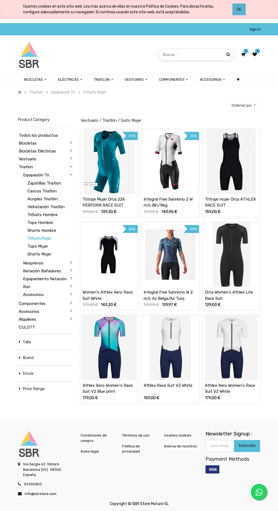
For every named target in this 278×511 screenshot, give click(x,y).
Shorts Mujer (39, 254)
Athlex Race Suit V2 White (168, 385)
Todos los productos (38, 135)
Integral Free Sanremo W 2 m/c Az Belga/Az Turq (168, 295)
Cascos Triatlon (42, 191)
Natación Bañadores (42, 271)
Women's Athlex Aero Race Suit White (108, 295)
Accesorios (33, 294)
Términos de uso (136, 435)
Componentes (32, 303)
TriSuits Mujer (39, 238)
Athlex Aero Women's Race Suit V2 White (230, 388)
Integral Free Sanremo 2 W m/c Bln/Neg (168, 202)
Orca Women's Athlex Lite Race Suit (229, 295)
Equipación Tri (36, 175)
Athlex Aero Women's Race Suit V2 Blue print (108, 388)
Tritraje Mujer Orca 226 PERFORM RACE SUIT (104, 202)
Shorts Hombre (41, 230)
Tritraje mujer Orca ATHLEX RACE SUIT (230, 202)
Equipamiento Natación (45, 278)
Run (26, 286)
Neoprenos (33, 263)
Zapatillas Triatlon (44, 183)
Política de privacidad (131, 449)
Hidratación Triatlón (46, 206)
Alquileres (27, 319)
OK (239, 9)
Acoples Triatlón (42, 199)
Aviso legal (90, 451)
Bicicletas (28, 143)
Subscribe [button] (247, 445)
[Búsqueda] (228, 54)
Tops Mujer (37, 246)
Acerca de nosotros (180, 446)
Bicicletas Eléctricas (37, 151)
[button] (237, 80)
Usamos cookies (177, 435)
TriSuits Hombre (42, 214)
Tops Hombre (40, 222)
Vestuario (27, 159)
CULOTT (27, 327)
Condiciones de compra (94, 438)
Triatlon (26, 166)
